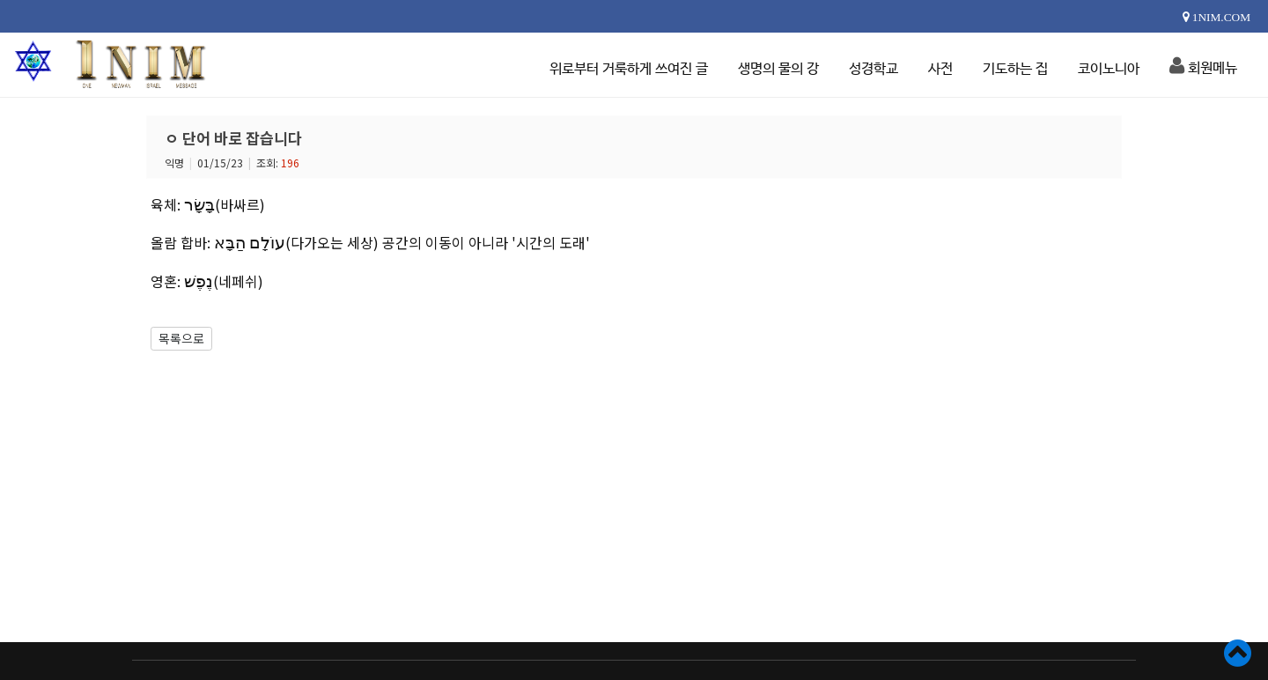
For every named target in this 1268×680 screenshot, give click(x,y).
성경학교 (873, 69)
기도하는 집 (1015, 69)
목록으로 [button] (181, 338)
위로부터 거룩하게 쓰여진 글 (628, 69)
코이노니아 (1108, 69)
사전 (940, 69)
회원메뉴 (1203, 66)
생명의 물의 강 (778, 69)
